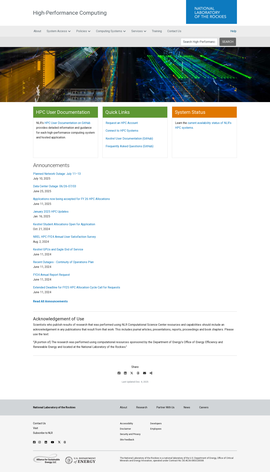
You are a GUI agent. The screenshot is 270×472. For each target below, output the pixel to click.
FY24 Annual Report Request (51, 274)
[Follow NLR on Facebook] (34, 442)
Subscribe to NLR (43, 432)
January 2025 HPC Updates (51, 211)
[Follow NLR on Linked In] (46, 442)
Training (157, 31)
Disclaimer (125, 429)
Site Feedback (127, 439)
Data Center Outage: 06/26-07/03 (54, 186)
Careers (203, 407)
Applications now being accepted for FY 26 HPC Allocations (71, 199)
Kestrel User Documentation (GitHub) (129, 138)
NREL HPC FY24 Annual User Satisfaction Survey (64, 236)
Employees (155, 429)
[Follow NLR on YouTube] (53, 442)
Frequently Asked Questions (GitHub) (129, 146)
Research (141, 407)
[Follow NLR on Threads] (65, 442)
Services (138, 31)
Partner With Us (165, 407)
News (187, 407)
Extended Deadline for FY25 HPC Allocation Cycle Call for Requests (76, 287)
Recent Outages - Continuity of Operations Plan (63, 262)
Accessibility (126, 423)
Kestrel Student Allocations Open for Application (64, 224)
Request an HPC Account (122, 123)
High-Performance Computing (70, 13)
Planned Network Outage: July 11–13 (57, 174)
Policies (83, 31)
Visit (35, 428)
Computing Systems (111, 31)
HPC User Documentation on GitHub (67, 123)
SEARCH (227, 42)
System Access (59, 31)
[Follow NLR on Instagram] (40, 442)
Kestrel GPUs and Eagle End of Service (58, 249)
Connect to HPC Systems (122, 130)
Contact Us (174, 31)
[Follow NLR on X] (59, 442)
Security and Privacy (130, 434)
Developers (156, 423)
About (37, 31)
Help (233, 31)
